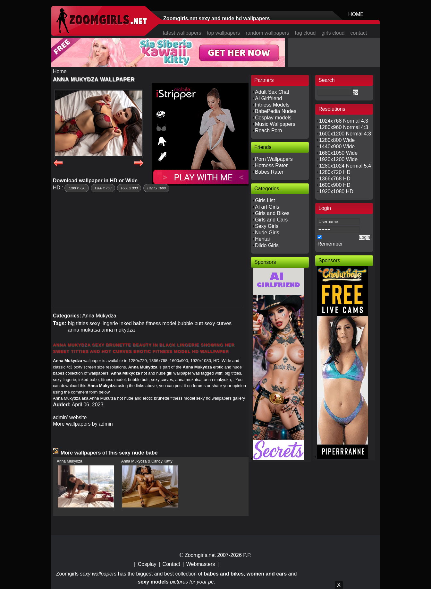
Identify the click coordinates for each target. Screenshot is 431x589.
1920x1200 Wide (338, 159)
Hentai (262, 239)
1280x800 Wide (337, 140)
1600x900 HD (335, 185)
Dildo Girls (267, 245)
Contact (171, 564)
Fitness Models (272, 105)
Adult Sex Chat (272, 92)
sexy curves (218, 323)
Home (60, 71)
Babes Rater (269, 172)
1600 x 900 (129, 188)
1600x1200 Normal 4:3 (345, 133)
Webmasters (200, 564)
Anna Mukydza (99, 315)
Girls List (265, 200)
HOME (356, 14)
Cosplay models (273, 117)
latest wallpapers (182, 33)
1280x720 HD (335, 172)
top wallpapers (223, 33)
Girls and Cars (271, 219)
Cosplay (147, 564)
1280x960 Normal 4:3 (343, 127)
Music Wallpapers (275, 124)
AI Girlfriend (268, 98)
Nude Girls (267, 232)
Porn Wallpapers (274, 159)
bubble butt (190, 323)
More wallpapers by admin (83, 424)
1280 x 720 (76, 188)
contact (359, 33)
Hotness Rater (271, 165)
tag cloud (305, 33)
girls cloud (332, 33)
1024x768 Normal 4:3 (343, 121)
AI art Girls (267, 207)
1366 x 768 (102, 188)
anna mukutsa (84, 330)
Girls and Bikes (272, 213)
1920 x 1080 (156, 188)
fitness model (161, 323)
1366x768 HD (335, 178)
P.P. (247, 555)
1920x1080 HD (336, 191)
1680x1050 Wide (338, 153)
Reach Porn (268, 130)
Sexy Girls (266, 226)
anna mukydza (118, 330)
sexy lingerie (103, 323)
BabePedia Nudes (275, 111)
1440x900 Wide (337, 146)
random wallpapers (267, 33)
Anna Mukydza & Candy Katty (146, 461)
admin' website (70, 417)
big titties (78, 323)
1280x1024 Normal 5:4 (345, 166)
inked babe (131, 323)
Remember (330, 244)
